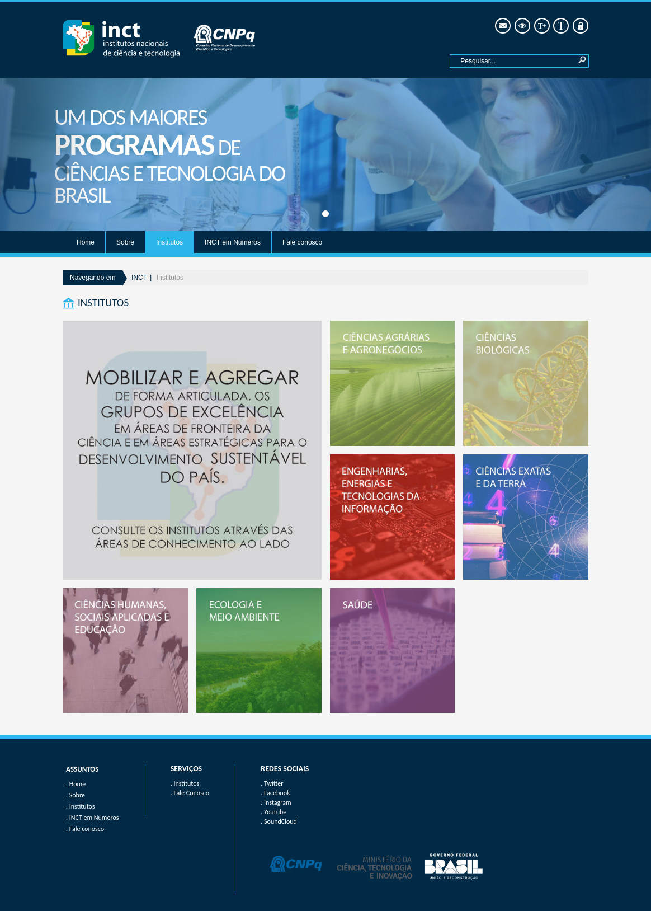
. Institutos (185, 783)
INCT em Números (233, 242)
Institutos (169, 242)
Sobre (125, 242)
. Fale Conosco (190, 793)
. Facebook (275, 793)
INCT (139, 277)
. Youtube (273, 812)
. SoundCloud (279, 821)
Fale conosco (302, 242)
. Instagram (276, 802)
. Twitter (272, 783)
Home (86, 242)
